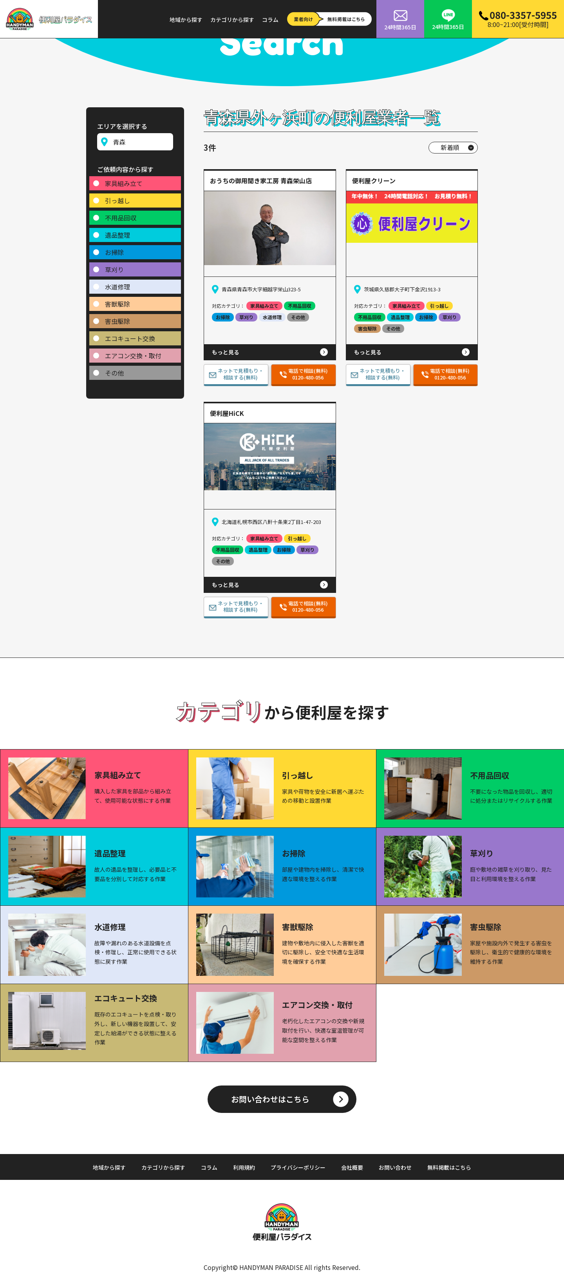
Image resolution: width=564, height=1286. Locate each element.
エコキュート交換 (130, 335)
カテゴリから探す (232, 19)
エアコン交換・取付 (133, 353)
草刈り (114, 266)
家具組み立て (124, 180)
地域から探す (186, 19)
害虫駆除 (117, 318)
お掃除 (114, 249)
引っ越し (117, 197)
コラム (270, 19)
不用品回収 (120, 215)
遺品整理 (117, 232)
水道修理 (117, 284)
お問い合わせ (395, 1167)
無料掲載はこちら (449, 1167)
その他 (114, 370)
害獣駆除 (117, 301)
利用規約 (244, 1167)
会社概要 (352, 1167)
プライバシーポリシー (298, 1167)
